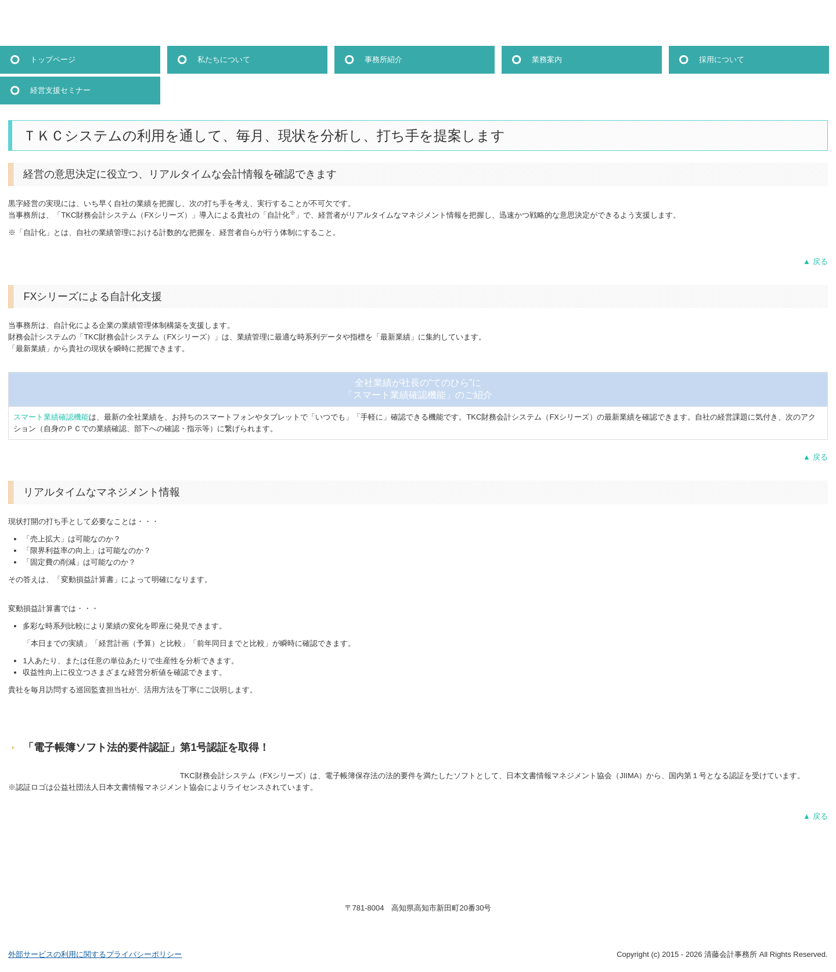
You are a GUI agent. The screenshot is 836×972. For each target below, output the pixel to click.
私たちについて (223, 59)
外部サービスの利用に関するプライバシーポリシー (95, 954)
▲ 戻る (815, 261)
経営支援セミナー (60, 90)
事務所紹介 (383, 59)
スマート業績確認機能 (51, 417)
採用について (721, 59)
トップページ (52, 59)
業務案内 (547, 59)
